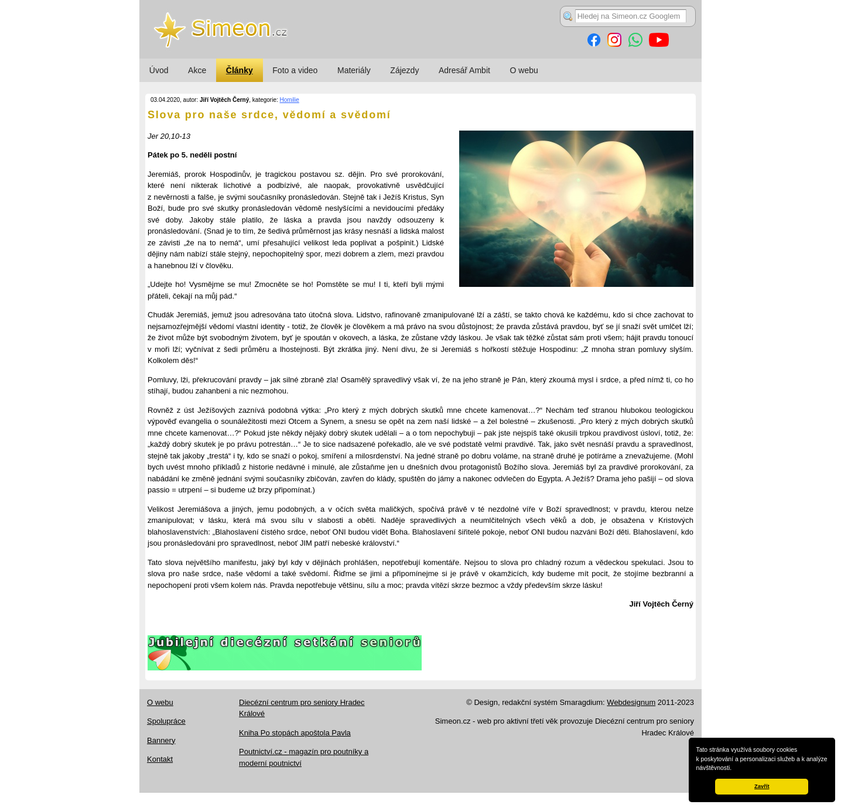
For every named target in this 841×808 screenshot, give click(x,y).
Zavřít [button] (761, 786)
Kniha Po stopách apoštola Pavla (295, 732)
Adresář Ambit (464, 70)
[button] (734, 769)
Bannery (161, 740)
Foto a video (294, 70)
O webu (524, 70)
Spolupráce (166, 721)
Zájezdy (404, 70)
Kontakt (160, 759)
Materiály (354, 70)
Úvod (159, 70)
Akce (197, 70)
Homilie (289, 100)
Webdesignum (631, 702)
